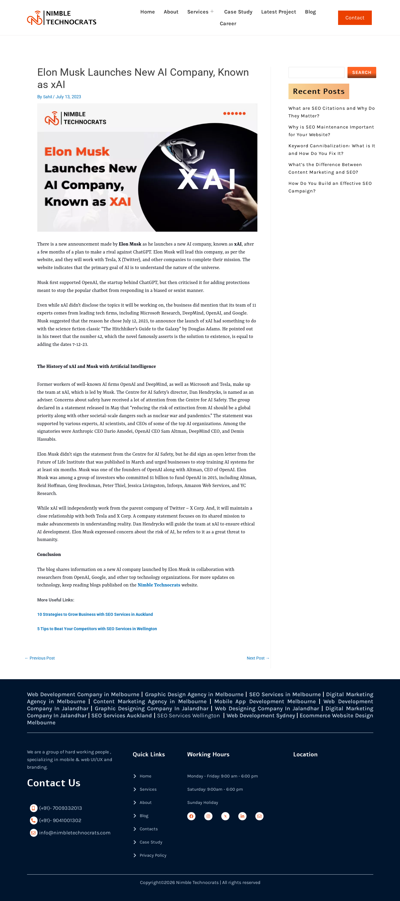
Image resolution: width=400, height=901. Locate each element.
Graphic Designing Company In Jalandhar (195, 708)
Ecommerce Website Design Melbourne (81, 722)
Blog (310, 12)
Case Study (238, 12)
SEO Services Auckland (182, 715)
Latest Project (278, 12)
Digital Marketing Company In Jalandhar (85, 715)
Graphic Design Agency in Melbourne (208, 694)
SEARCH (362, 72)
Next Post (257, 658)
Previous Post (41, 658)
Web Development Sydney (332, 715)
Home (147, 12)
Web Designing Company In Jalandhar (316, 708)
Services (200, 12)
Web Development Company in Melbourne (87, 694)
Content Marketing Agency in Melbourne (184, 701)
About (171, 12)
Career (228, 23)
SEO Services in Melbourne (308, 694)
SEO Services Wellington (254, 715)
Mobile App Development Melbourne (302, 701)
